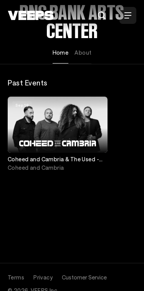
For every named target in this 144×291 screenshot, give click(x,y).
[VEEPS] (31, 15)
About (82, 52)
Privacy (43, 277)
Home (61, 52)
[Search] (101, 15)
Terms (16, 277)
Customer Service (84, 277)
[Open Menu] (127, 15)
